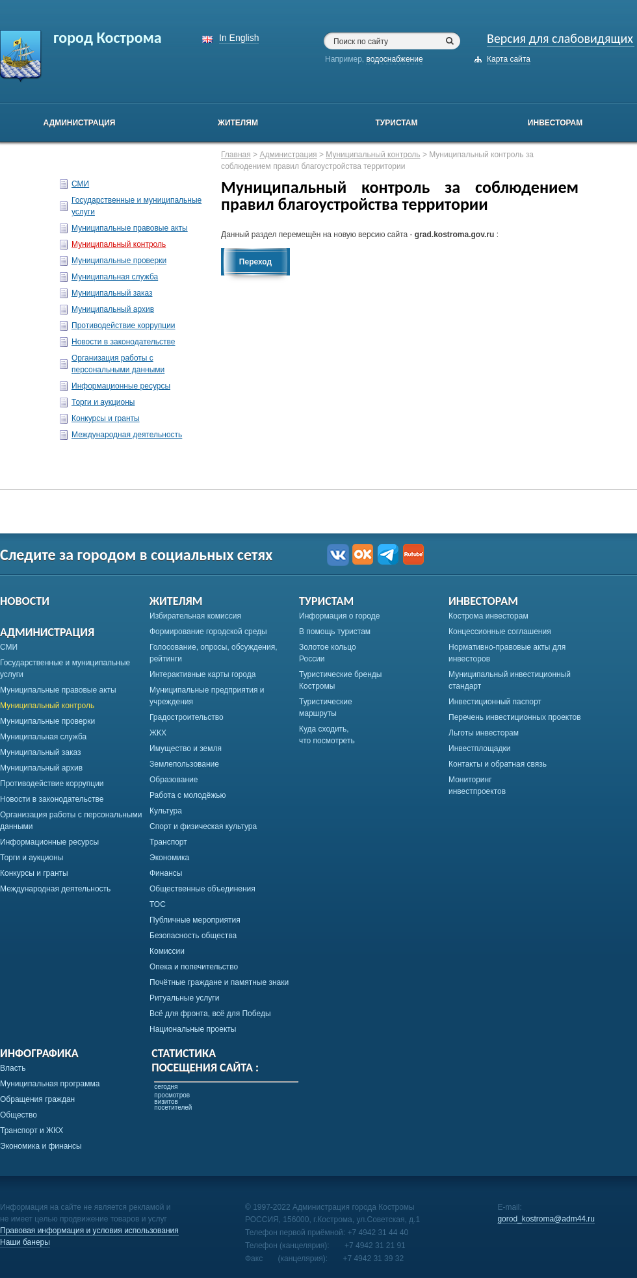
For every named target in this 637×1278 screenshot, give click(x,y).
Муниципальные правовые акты (130, 228)
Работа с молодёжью (188, 795)
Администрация (80, 122)
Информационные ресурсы (121, 385)
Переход (255, 261)
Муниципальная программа (49, 1083)
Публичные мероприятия (195, 920)
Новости (24, 601)
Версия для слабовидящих (560, 38)
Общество (18, 1114)
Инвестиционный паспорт (494, 701)
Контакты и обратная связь (497, 764)
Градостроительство (187, 717)
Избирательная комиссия (195, 615)
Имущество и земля (186, 748)
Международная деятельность (127, 434)
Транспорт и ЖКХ (31, 1130)
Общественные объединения (202, 888)
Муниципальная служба (115, 276)
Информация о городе (339, 615)
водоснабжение (394, 59)
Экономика (169, 857)
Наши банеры (25, 1242)
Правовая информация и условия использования (89, 1230)
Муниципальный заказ (112, 293)
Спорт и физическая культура (203, 826)
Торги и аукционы (103, 402)
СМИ (80, 183)
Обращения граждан (37, 1099)
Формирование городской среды (208, 631)
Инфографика (39, 1053)
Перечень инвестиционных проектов (514, 717)
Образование (174, 779)
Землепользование (184, 764)
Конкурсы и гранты (106, 418)
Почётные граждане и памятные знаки (219, 982)
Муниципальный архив (113, 309)
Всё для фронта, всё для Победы (210, 1013)
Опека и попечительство (194, 966)
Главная (236, 154)
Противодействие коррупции (124, 325)
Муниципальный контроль (119, 244)
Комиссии (167, 951)
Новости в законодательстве (123, 341)
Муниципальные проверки (119, 260)
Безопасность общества (193, 935)
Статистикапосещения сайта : (205, 1060)
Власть (12, 1068)
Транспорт (168, 842)
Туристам (396, 122)
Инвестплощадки (479, 748)
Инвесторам (555, 122)
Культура (166, 810)
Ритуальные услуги (184, 998)
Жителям (238, 122)
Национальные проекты (193, 1029)
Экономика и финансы (41, 1146)
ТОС (158, 904)
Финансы (166, 873)
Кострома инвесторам (488, 615)
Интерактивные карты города (202, 674)
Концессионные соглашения (499, 631)
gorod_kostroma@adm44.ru (546, 1218)
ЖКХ (158, 732)
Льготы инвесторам (483, 732)
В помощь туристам (334, 631)
